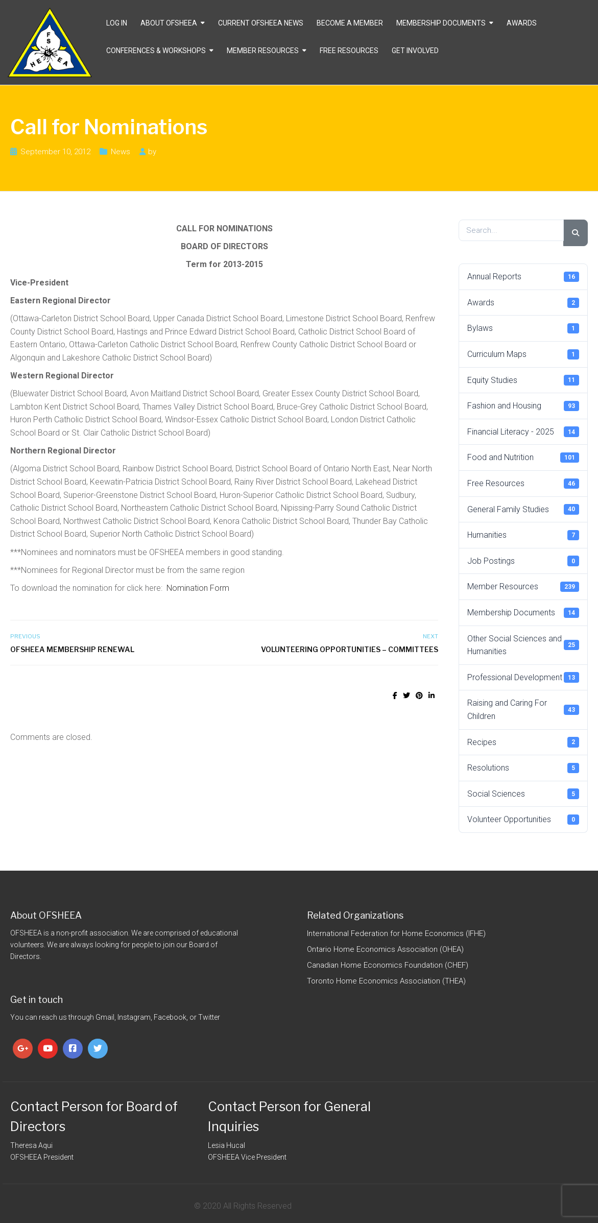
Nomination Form (197, 588)
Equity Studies (523, 380)
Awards (522, 23)
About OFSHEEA (168, 23)
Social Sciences (523, 793)
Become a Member (350, 23)
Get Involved (415, 50)
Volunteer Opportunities (523, 819)
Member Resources (263, 50)
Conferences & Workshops (156, 50)
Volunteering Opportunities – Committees (349, 649)
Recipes (523, 742)
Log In (116, 23)
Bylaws (523, 328)
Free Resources (349, 50)
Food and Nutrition (523, 457)
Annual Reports (523, 277)
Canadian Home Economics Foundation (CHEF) (387, 965)
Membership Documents (441, 23)
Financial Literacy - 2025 (523, 431)
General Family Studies (523, 509)
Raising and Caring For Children (523, 709)
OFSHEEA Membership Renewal (72, 649)
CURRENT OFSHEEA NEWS (260, 23)
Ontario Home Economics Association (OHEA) (385, 949)
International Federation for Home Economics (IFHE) (396, 933)
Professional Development (523, 677)
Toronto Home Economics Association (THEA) (386, 981)
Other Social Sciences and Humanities (523, 645)
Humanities (523, 535)
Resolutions (523, 768)
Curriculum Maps (523, 354)
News (120, 151)
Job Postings (523, 561)
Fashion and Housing (523, 406)
